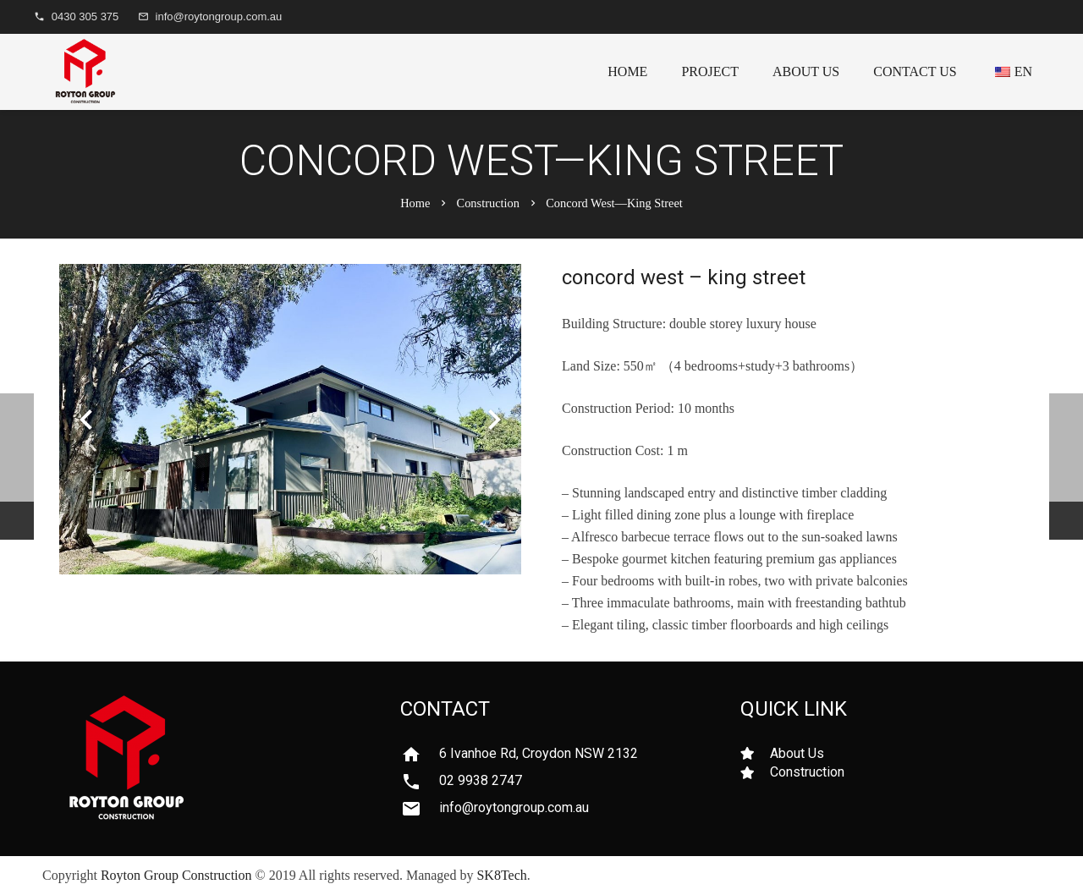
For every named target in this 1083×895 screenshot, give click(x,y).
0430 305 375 (85, 16)
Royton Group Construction (176, 875)
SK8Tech (501, 875)
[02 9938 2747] (419, 781)
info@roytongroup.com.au (219, 16)
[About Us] (755, 753)
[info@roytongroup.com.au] (419, 809)
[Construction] (755, 772)
